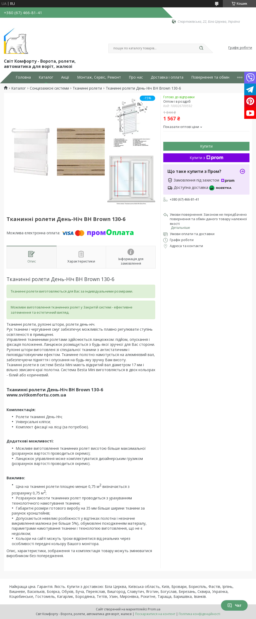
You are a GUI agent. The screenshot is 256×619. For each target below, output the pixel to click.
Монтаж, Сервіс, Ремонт (99, 77)
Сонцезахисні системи (49, 88)
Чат (234, 605)
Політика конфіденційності (199, 614)
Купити (206, 146)
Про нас (136, 77)
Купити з (206, 157)
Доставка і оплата (167, 77)
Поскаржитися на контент (155, 614)
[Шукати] (201, 48)
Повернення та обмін (210, 77)
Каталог (46, 77)
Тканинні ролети (87, 88)
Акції (65, 77)
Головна (23, 77)
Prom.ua (154, 609)
